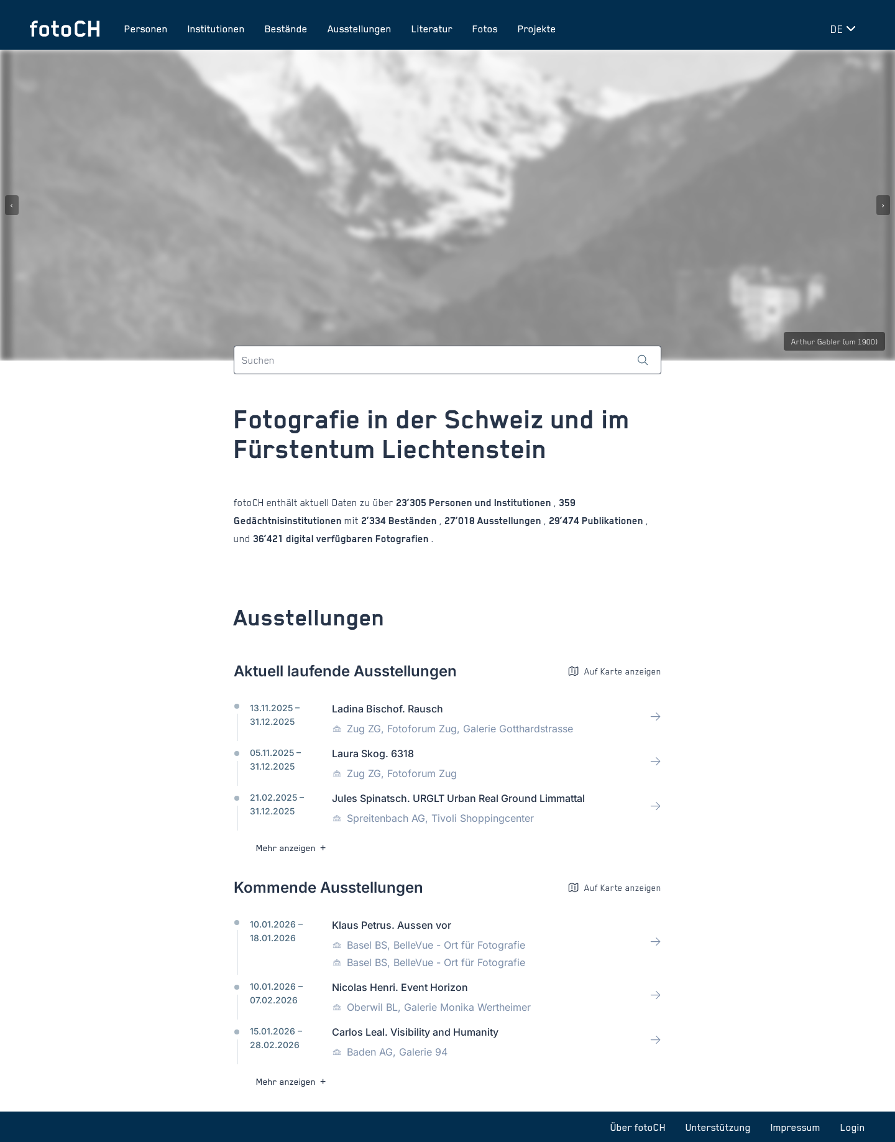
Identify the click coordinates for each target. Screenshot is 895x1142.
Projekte (537, 28)
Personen (146, 28)
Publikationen (612, 521)
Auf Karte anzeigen (614, 671)
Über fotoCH (638, 1127)
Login (852, 1127)
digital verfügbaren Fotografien (357, 539)
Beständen (412, 521)
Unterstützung (718, 1127)
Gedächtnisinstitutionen (289, 521)
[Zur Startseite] (64, 28)
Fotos (485, 28)
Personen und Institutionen (490, 503)
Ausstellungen (360, 28)
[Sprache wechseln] (845, 28)
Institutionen (216, 28)
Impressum (795, 1127)
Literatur (431, 28)
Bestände (286, 28)
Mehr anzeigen (292, 848)
